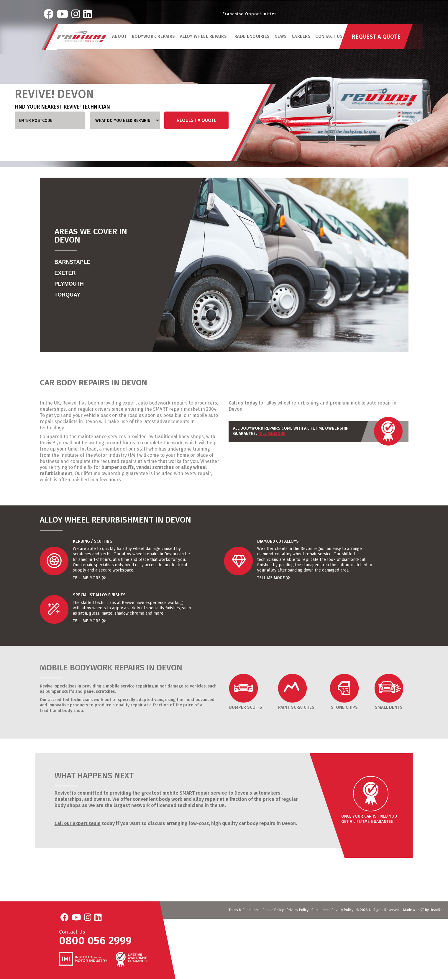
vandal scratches (154, 467)
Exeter (65, 273)
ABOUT (119, 38)
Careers (301, 38)
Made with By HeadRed (423, 910)
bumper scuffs (117, 467)
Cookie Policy (273, 910)
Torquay (68, 295)
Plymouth (69, 284)
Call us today (243, 403)
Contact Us (329, 38)
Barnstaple (73, 262)
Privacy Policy (297, 910)
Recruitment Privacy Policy (332, 910)
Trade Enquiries (251, 38)
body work (170, 799)
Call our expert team (78, 823)
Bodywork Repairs (153, 38)
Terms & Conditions (244, 910)
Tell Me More (271, 433)
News (281, 38)
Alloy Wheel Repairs (203, 38)
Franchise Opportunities (249, 14)
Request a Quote (196, 120)
